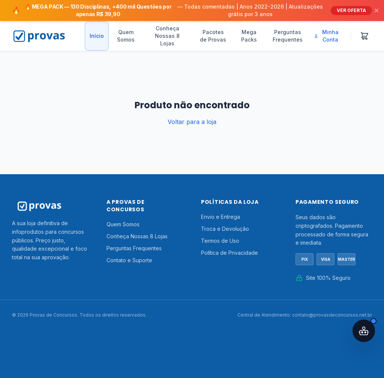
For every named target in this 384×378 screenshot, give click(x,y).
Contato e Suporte (129, 260)
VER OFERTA (351, 10)
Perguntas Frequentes (288, 36)
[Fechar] (376, 10)
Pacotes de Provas (213, 36)
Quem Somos (126, 36)
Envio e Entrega (220, 217)
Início (97, 36)
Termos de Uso (220, 241)
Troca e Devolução (225, 229)
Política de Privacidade (229, 253)
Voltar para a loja (192, 122)
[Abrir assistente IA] (363, 331)
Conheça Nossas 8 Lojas (167, 35)
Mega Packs (249, 36)
